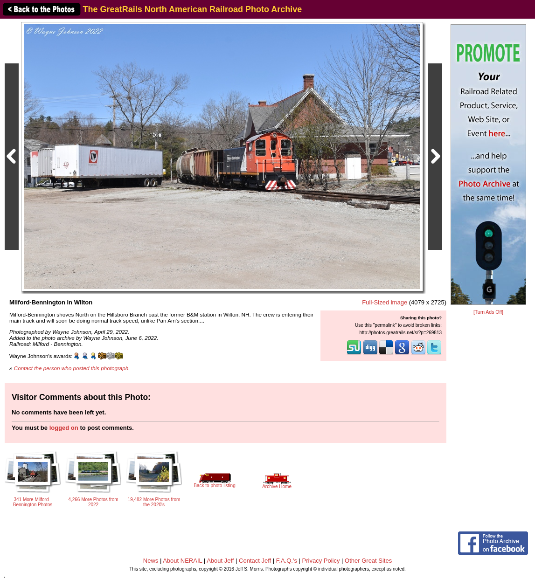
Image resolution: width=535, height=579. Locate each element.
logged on (63, 427)
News (151, 560)
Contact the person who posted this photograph (71, 368)
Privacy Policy (321, 560)
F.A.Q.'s (286, 560)
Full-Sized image (384, 302)
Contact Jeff (255, 560)
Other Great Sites (368, 560)
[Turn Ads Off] (488, 312)
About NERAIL (182, 560)
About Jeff (220, 560)
